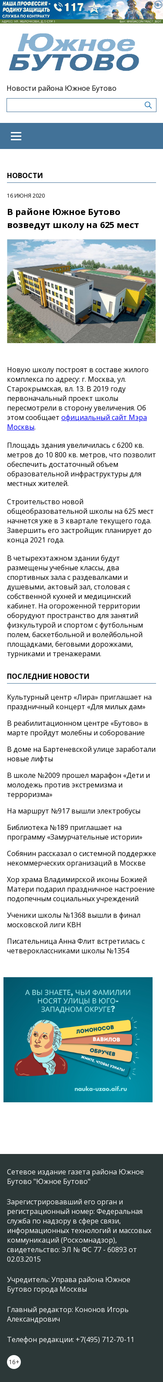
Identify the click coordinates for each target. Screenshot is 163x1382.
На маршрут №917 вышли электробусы (73, 811)
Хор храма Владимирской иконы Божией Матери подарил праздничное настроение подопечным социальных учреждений (81, 889)
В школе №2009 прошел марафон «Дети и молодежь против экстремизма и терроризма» (78, 784)
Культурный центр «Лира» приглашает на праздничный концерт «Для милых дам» (79, 701)
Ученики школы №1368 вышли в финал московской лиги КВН (73, 919)
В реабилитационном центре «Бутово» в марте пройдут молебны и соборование (77, 727)
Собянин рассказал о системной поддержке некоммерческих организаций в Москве (81, 858)
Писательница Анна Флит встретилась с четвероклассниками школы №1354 (76, 945)
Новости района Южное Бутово (61, 88)
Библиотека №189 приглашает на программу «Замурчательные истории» (75, 832)
